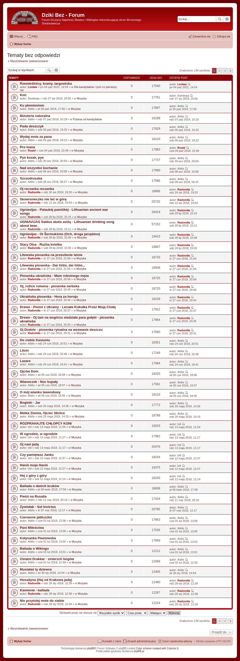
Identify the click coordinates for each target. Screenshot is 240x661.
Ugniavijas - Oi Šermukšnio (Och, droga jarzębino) (60, 234)
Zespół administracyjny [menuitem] (141, 641)
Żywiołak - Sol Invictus (38, 507)
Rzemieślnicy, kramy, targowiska (46, 83)
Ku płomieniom (32, 105)
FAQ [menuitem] (34, 36)
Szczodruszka (31, 178)
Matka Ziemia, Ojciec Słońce (42, 413)
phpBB (91, 648)
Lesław (32, 86)
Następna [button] (230, 70)
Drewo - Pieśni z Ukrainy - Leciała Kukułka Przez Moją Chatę (68, 307)
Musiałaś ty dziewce (36, 569)
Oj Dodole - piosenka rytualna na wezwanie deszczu (61, 330)
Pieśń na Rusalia (33, 496)
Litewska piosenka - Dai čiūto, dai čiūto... (52, 265)
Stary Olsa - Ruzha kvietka (41, 244)
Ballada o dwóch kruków (39, 486)
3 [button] (225, 70)
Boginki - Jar (30, 402)
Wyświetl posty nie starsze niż (92, 612)
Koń (23, 95)
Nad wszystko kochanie (39, 168)
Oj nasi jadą (29, 444)
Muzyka (82, 98)
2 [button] (219, 70)
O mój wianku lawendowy (40, 392)
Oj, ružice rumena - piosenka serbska (49, 286)
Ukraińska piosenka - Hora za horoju (49, 296)
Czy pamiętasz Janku (37, 455)
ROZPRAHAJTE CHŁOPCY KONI (46, 423)
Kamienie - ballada (34, 590)
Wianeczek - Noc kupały (39, 382)
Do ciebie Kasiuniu (35, 340)
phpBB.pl (139, 651)
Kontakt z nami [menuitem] (111, 641)
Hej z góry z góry (33, 475)
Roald (32, 150)
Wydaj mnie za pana (36, 137)
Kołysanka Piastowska (38, 538)
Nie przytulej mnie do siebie (42, 601)
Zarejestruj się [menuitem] (201, 36)
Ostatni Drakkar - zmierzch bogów (47, 559)
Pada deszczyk (32, 126)
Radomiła (34, 192)
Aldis (31, 108)
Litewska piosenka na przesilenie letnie (51, 255)
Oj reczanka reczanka (37, 189)
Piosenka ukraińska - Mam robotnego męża (54, 276)
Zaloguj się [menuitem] (223, 36)
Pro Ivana (27, 147)
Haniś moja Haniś (34, 465)
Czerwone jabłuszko (36, 517)
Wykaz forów (22, 641)
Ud (30, 426)
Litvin (24, 350)
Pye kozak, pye (32, 157)
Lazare (25, 361)
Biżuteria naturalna (35, 116)
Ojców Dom (29, 371)
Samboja (33, 98)
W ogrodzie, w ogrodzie (38, 434)
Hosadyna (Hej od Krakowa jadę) (46, 580)
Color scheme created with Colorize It (157, 648)
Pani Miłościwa (32, 528)
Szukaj (219, 19)
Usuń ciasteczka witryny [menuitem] (177, 641)
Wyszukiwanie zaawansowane (226, 19)
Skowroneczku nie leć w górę (43, 199)
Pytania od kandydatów (87, 119)
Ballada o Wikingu (34, 548)
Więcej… (19, 36)
